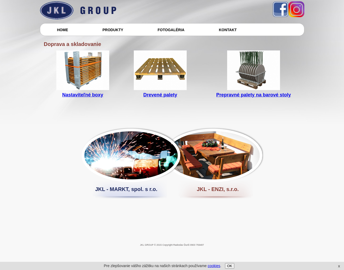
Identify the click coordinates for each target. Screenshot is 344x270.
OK (229, 266)
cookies (214, 266)
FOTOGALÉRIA (171, 30)
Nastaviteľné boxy (82, 94)
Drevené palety (160, 94)
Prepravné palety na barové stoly (253, 94)
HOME (62, 30)
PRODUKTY (113, 30)
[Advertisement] (136, 258)
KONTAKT (228, 30)
